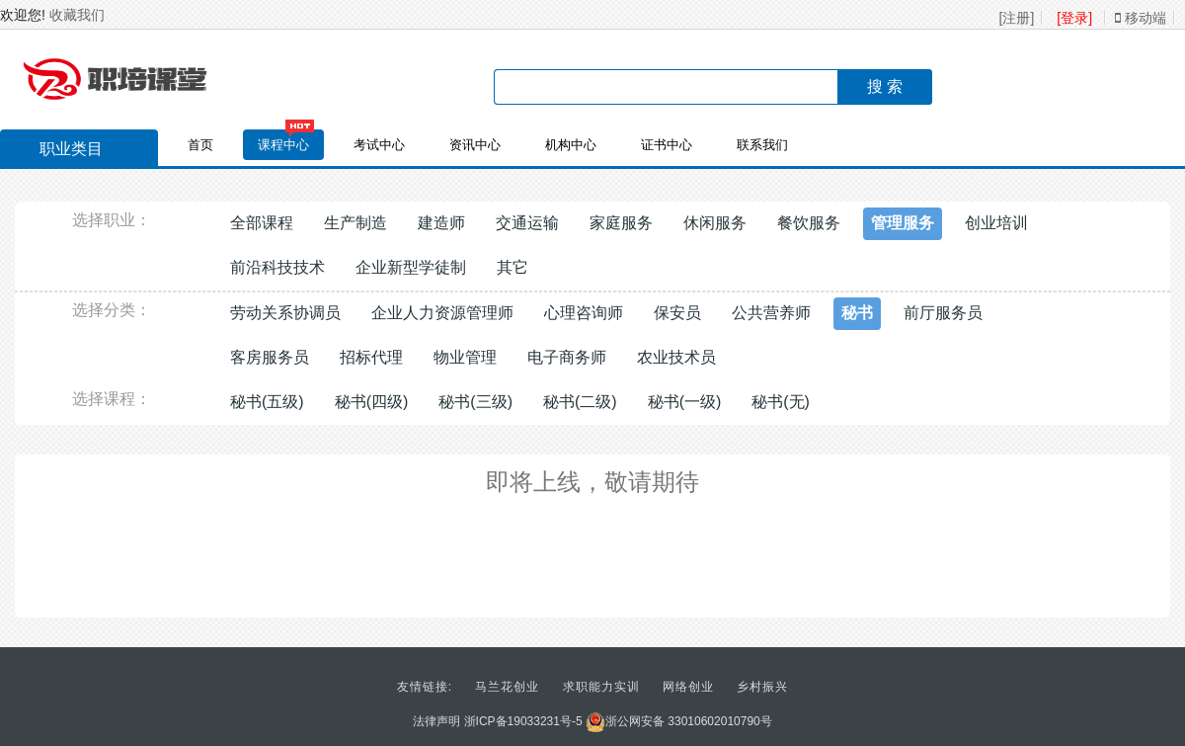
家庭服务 (621, 222)
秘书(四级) (372, 401)
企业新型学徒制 (411, 267)
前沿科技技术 (277, 267)
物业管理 (465, 357)
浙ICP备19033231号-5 (523, 721)
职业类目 (61, 151)
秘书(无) (780, 401)
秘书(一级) (685, 401)
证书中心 (666, 144)
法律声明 (436, 721)
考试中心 (379, 144)
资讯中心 (475, 144)
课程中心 (283, 144)
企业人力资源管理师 (442, 312)
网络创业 (688, 687)
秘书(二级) (580, 401)
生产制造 (355, 222)
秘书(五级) (267, 401)
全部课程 (261, 222)
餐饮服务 (808, 222)
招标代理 (371, 357)
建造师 (441, 222)
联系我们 (762, 144)
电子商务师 (566, 357)
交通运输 (527, 222)
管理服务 (902, 222)
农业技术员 (676, 357)
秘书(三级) (475, 401)
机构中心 (570, 144)
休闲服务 (715, 222)
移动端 (1140, 18)
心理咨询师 (583, 312)
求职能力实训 (601, 687)
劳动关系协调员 (285, 312)
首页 (200, 144)
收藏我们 (77, 15)
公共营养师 (771, 312)
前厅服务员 (943, 312)
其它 (512, 267)
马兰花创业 (507, 687)
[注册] (1017, 18)
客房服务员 (269, 357)
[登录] (1074, 18)
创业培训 (996, 222)
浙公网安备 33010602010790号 (679, 721)
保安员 (677, 312)
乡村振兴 (762, 687)
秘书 (857, 312)
